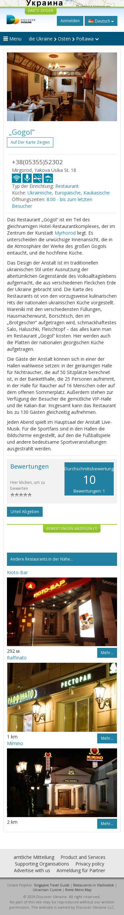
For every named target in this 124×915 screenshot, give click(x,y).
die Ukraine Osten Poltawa (64, 39)
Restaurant (67, 186)
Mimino (15, 743)
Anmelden (70, 21)
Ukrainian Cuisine (47, 889)
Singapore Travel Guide (51, 885)
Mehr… (107, 652)
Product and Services (83, 857)
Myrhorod (65, 233)
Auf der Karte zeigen (30, 142)
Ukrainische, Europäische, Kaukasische (68, 193)
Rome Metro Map (78, 889)
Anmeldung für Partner (81, 870)
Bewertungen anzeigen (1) (71, 528)
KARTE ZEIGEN (40, 10)
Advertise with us (32, 870)
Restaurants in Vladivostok (93, 885)
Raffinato (17, 657)
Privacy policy (89, 864)
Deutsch (101, 21)
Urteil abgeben (25, 511)
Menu (12, 39)
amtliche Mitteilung (34, 857)
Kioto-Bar (17, 572)
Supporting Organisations (42, 864)
